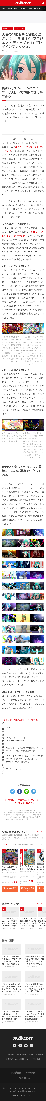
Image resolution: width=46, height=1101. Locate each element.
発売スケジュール (35, 8)
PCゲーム (22, 8)
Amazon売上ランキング (15, 831)
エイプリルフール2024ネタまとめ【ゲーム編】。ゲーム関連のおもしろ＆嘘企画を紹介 (11, 1015)
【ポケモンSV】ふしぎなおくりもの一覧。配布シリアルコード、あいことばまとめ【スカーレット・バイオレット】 (11, 988)
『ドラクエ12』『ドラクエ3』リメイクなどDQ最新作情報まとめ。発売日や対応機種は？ (34, 1015)
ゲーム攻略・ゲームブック (23, 844)
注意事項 (9, 1059)
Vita (23, 29)
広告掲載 (36, 1059)
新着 (3, 8)
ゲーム (6, 844)
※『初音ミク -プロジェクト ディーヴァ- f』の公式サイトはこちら (23, 801)
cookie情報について (23, 1059)
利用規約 (39, 1055)
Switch (9, 8)
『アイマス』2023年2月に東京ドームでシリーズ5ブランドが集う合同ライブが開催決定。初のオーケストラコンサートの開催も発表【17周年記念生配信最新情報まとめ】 (28, 922)
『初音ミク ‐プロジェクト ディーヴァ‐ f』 (20, 720)
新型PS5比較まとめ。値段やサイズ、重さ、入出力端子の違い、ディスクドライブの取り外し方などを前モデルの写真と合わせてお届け (34, 960)
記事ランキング (10, 904)
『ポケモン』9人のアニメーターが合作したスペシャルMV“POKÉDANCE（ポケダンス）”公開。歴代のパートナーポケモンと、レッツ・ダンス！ (10, 922)
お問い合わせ (8, 1055)
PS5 (15, 8)
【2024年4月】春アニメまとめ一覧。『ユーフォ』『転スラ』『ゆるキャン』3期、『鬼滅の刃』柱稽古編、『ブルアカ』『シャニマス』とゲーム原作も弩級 (34, 988)
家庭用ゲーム (7, 29)
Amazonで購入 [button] (9, 889)
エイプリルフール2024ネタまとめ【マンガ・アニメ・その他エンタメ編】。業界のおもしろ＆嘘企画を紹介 (11, 960)
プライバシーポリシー (24, 1055)
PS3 (16, 29)
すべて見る (40, 832)
